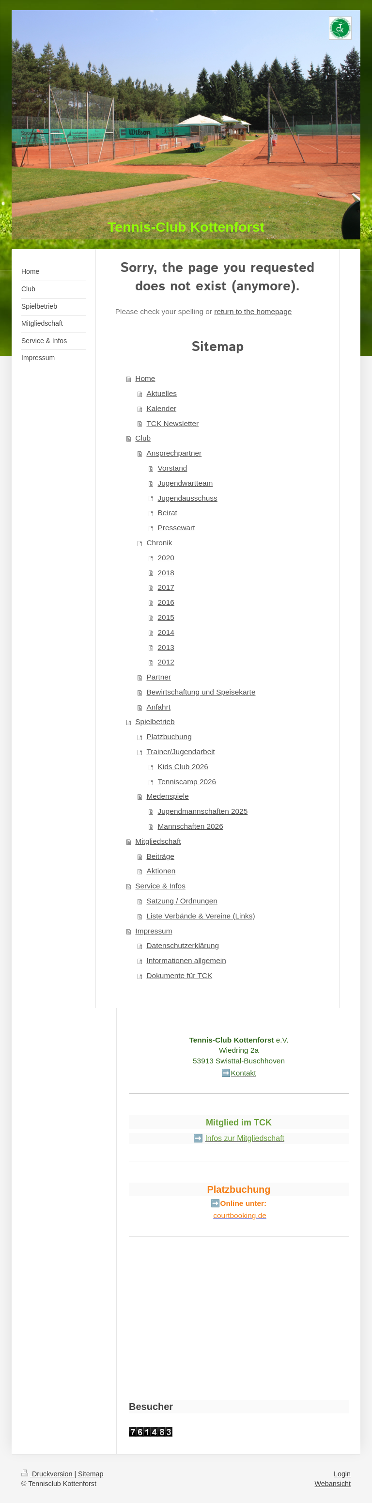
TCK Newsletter (172, 423)
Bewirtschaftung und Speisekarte (200, 692)
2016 (166, 602)
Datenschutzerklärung (182, 945)
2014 (166, 632)
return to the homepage (253, 311)
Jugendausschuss (187, 498)
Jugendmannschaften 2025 (203, 811)
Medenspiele (167, 796)
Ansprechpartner (174, 453)
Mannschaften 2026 (190, 826)
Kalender (161, 408)
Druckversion (47, 1474)
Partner (158, 677)
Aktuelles (161, 393)
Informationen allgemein (186, 960)
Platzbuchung (168, 736)
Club (143, 438)
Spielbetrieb (154, 721)
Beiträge (160, 856)
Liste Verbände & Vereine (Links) (200, 916)
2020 (166, 558)
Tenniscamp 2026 (187, 781)
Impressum (153, 931)
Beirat (167, 512)
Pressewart (176, 527)
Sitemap (90, 1474)
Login (342, 1474)
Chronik (159, 542)
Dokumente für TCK (179, 975)
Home (145, 378)
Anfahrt (158, 707)
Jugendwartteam (185, 483)
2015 (166, 617)
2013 (166, 647)
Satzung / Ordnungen (181, 901)
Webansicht (333, 1483)
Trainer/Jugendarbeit (180, 751)
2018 (166, 573)
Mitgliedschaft (158, 841)
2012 (166, 662)
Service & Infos (160, 886)
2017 (166, 587)
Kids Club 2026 (183, 766)
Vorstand (172, 468)
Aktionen (160, 871)
